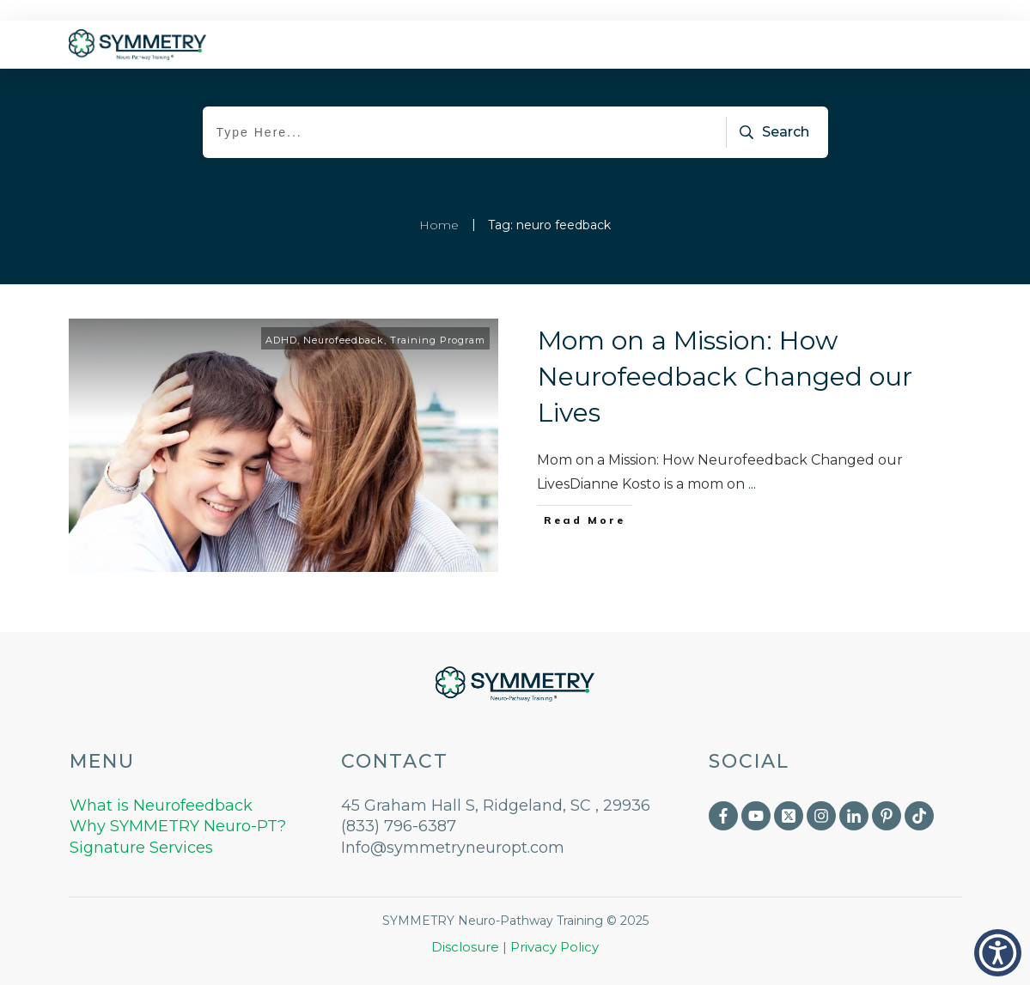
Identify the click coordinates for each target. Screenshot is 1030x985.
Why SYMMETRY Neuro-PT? (178, 826)
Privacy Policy (554, 947)
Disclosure (465, 947)
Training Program (437, 340)
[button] (997, 952)
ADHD (281, 340)
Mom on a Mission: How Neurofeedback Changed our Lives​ (725, 377)
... (752, 484)
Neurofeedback (343, 340)
